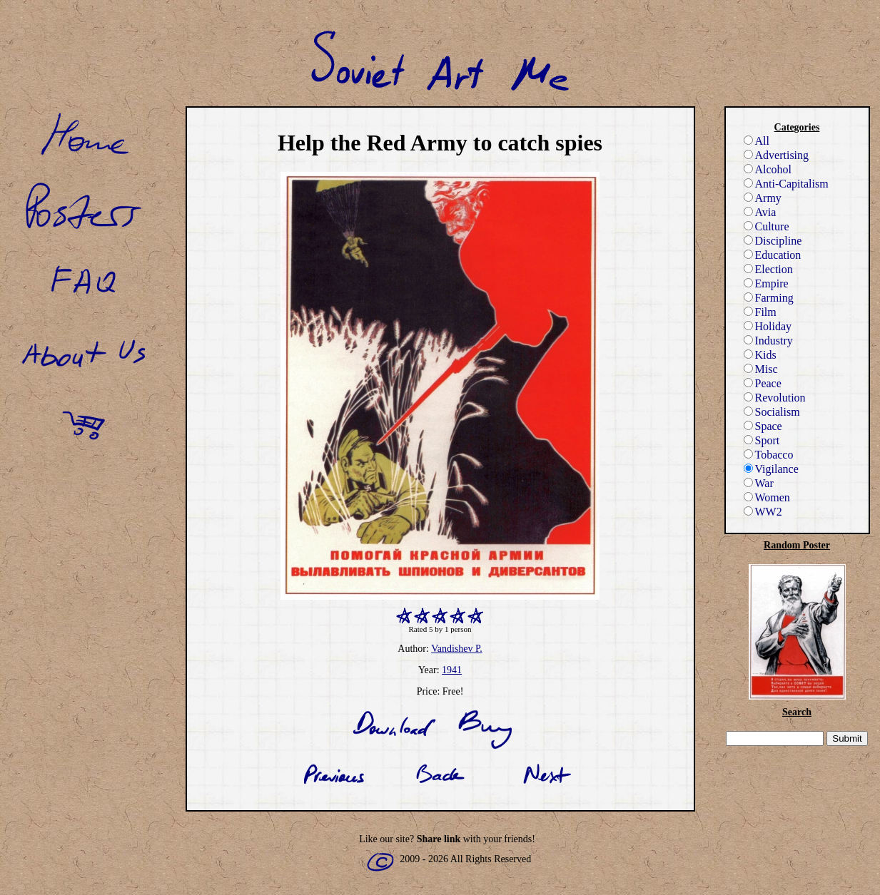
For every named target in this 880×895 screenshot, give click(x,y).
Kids (760, 355)
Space (763, 426)
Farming (769, 298)
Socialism (772, 412)
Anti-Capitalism (786, 184)
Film (760, 312)
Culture (766, 226)
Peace (763, 383)
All (756, 141)
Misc (761, 369)
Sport (762, 440)
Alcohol (768, 169)
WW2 (763, 512)
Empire (766, 283)
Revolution (775, 398)
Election (768, 269)
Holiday (768, 326)
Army (763, 198)
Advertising (776, 155)
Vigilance (771, 469)
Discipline (773, 241)
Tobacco (769, 455)
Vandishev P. (456, 648)
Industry (768, 340)
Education (772, 255)
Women (767, 497)
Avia (760, 212)
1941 (452, 670)
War (759, 483)
